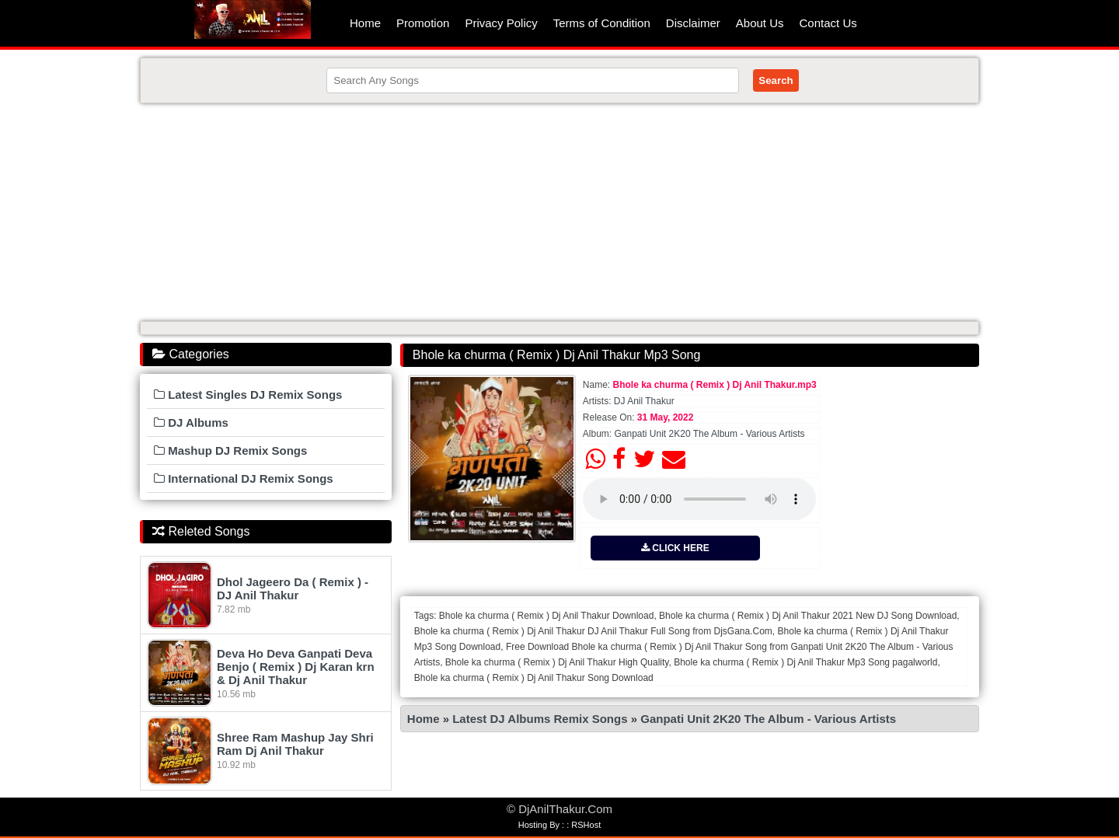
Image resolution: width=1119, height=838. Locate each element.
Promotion (422, 23)
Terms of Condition (601, 23)
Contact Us (828, 23)
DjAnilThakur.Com (252, 19)
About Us (760, 23)
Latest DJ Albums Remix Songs (539, 718)
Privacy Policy (501, 23)
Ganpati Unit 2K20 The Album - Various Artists (710, 433)
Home (365, 23)
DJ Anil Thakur (644, 401)
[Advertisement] (559, 212)
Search (775, 80)
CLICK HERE (675, 548)
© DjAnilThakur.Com (559, 808)
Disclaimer (693, 23)
